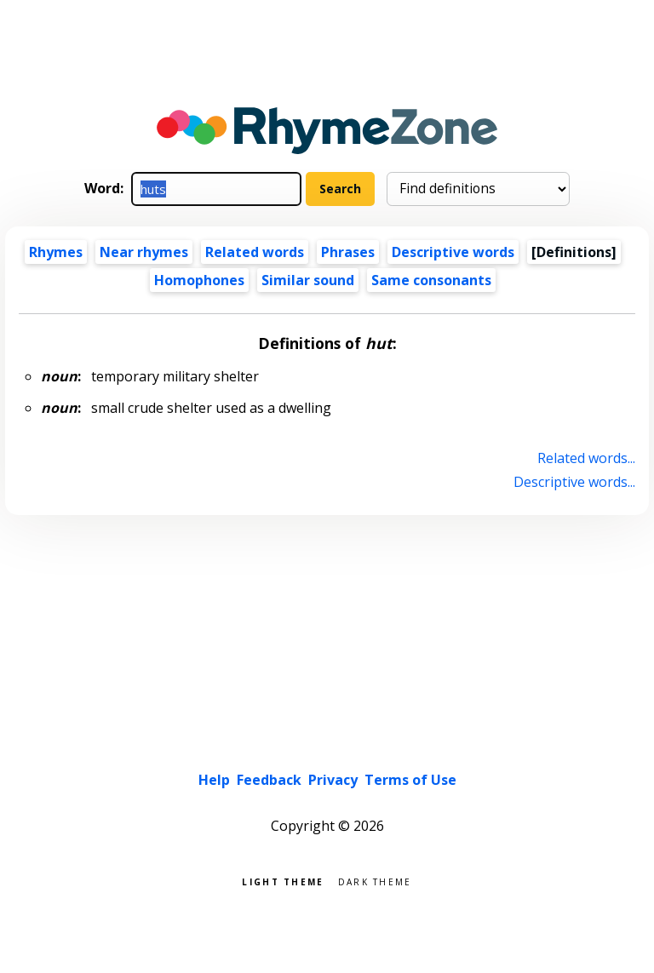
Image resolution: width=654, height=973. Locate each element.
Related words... (586, 458)
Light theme (283, 881)
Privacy (333, 779)
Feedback (269, 779)
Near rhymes (144, 252)
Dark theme (375, 881)
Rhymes (56, 252)
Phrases (348, 252)
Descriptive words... (574, 481)
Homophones (199, 280)
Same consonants (431, 280)
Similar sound (307, 280)
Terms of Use (410, 779)
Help (214, 779)
